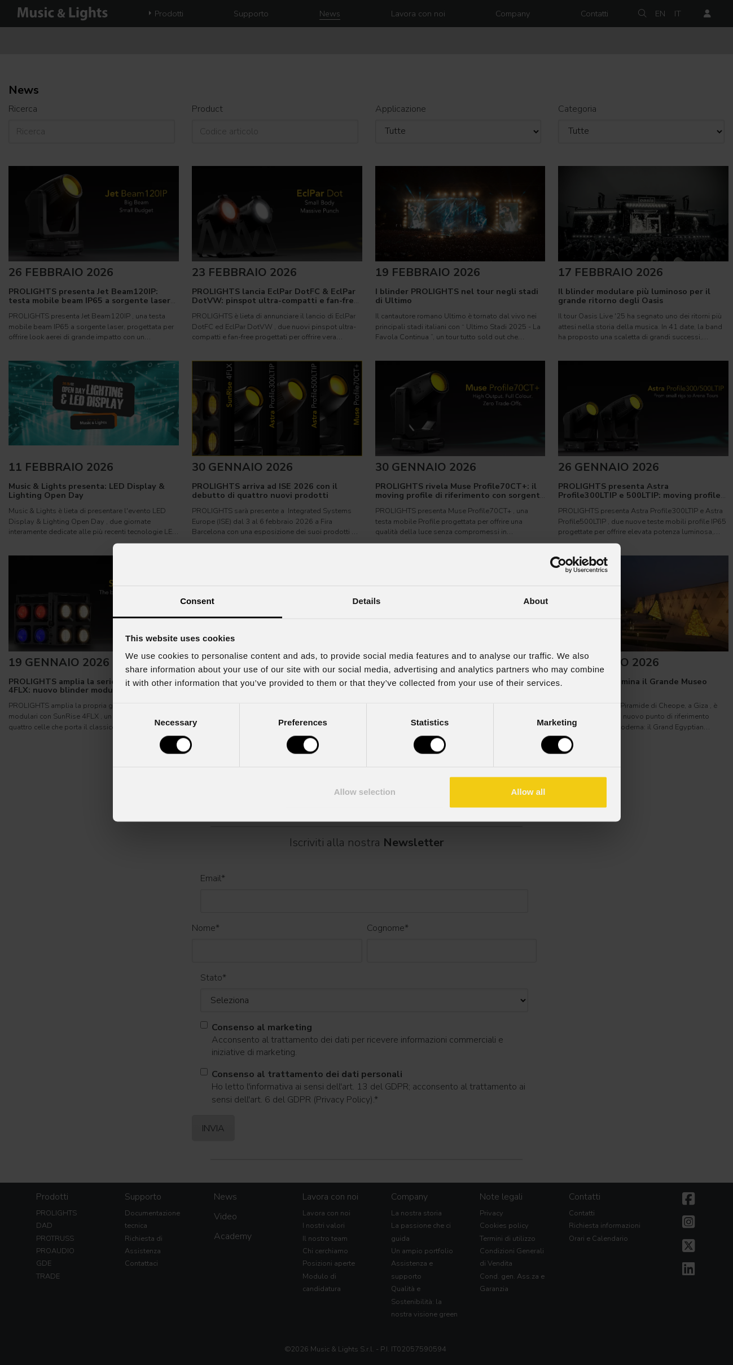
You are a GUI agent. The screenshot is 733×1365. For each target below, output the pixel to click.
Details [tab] (367, 601)
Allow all (528, 792)
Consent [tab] (197, 601)
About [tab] (536, 601)
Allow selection (365, 792)
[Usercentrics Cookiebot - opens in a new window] (558, 564)
